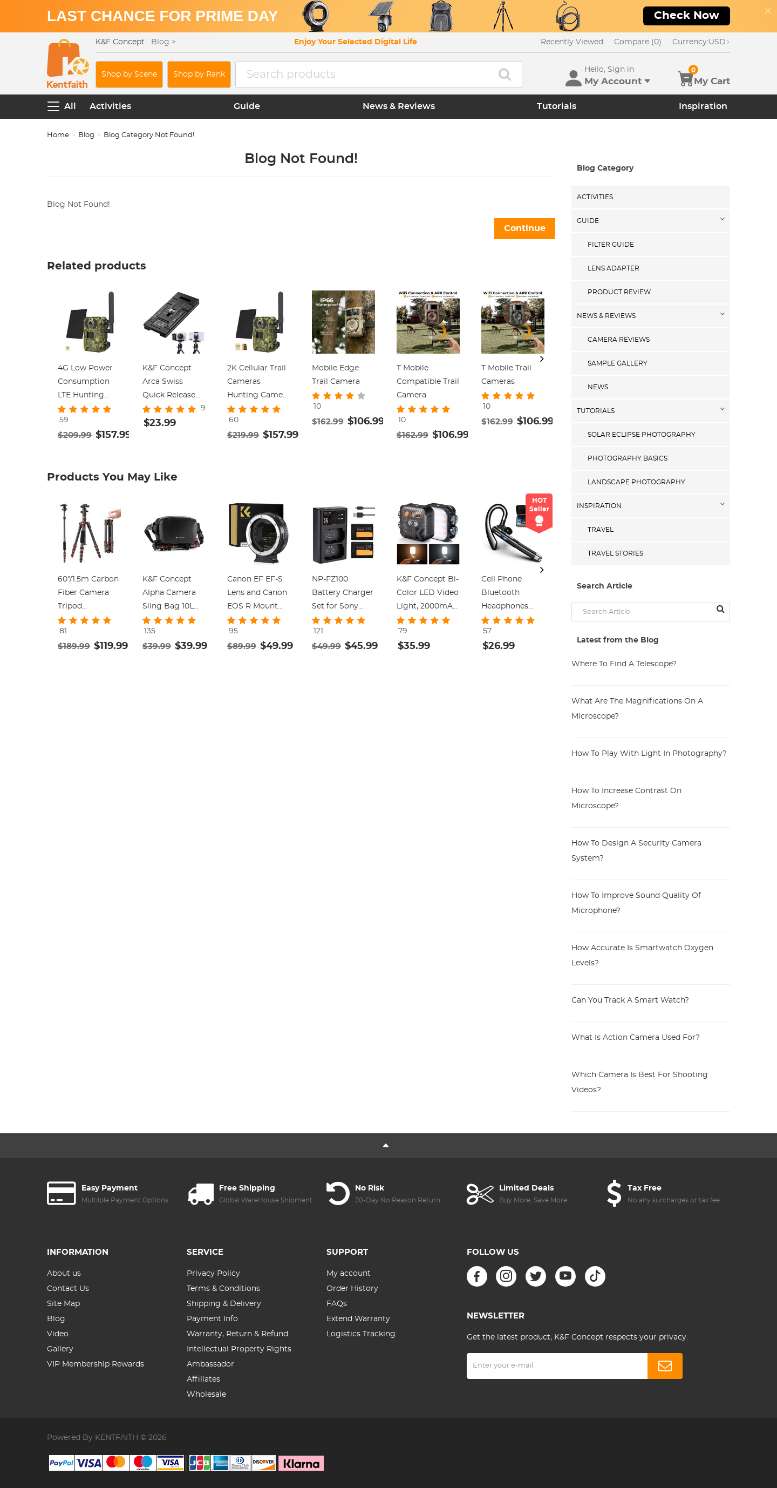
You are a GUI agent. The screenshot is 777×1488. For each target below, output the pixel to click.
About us (64, 1273)
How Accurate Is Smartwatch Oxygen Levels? (642, 955)
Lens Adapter (613, 268)
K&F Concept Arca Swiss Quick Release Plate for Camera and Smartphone (168, 383)
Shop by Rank (199, 74)
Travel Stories (615, 553)
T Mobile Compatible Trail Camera (428, 381)
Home (58, 135)
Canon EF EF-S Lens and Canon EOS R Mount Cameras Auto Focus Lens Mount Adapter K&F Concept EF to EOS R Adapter (257, 594)
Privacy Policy (213, 1273)
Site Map (63, 1304)
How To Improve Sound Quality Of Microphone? (636, 903)
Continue (525, 228)
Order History (352, 1289)
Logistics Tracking (361, 1334)
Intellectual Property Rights (239, 1349)
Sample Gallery (618, 363)
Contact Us (68, 1289)
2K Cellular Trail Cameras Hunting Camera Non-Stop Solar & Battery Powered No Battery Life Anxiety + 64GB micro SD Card (258, 383)
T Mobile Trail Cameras (506, 374)
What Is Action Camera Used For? (635, 1037)
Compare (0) (638, 42)
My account (348, 1273)
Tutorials (556, 106)
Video (58, 1334)
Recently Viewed (572, 42)
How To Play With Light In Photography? (649, 753)
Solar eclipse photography (642, 434)
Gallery (60, 1349)
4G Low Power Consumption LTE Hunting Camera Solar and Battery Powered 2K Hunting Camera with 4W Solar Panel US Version (89, 383)
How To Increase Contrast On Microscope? (626, 798)
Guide (247, 106)
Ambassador (210, 1364)
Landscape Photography (636, 482)
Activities (110, 106)
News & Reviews (399, 106)
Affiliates (203, 1379)
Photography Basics (627, 458)
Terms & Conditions (223, 1289)
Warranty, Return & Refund (237, 1334)
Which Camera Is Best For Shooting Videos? (639, 1082)
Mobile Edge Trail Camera (336, 374)
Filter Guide (611, 244)
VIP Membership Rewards (95, 1364)
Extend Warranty (358, 1319)
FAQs (336, 1304)
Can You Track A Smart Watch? (630, 1000)
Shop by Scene (129, 74)
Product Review (619, 292)
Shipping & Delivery (224, 1304)
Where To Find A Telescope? (624, 664)
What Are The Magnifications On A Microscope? (637, 709)
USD (701, 42)
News (598, 387)
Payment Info (212, 1319)
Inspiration (703, 106)
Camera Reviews (619, 339)
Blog (86, 135)
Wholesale (206, 1394)
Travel (601, 529)
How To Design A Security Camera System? (636, 851)
